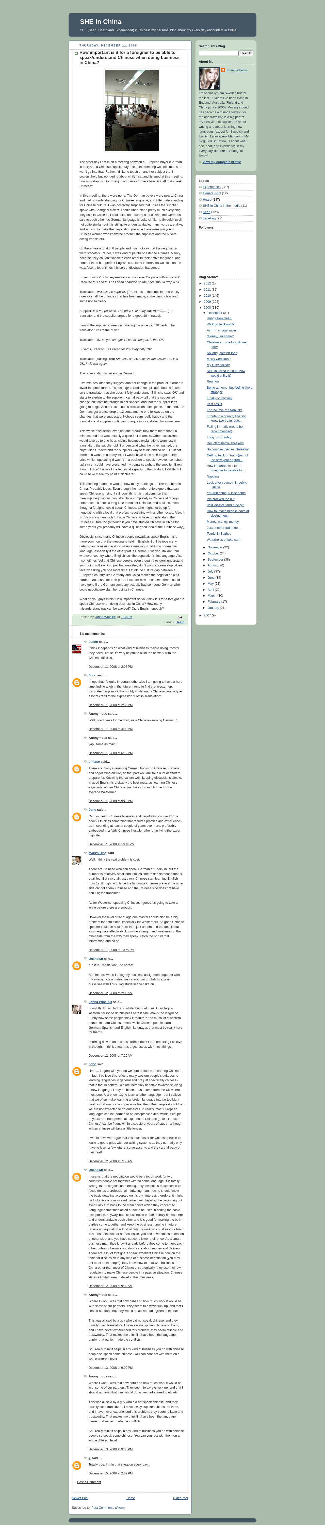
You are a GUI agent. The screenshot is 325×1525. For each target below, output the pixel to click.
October (214, 553)
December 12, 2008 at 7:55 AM (111, 1161)
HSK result (214, 404)
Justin (93, 642)
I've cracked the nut (221, 499)
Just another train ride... (223, 528)
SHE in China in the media (221, 206)
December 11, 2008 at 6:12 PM (111, 753)
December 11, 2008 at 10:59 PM (112, 950)
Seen (206, 212)
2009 (208, 302)
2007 (208, 615)
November (215, 547)
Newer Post (80, 1498)
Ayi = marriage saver (221, 330)
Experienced (212, 187)
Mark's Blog (98, 853)
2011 (208, 289)
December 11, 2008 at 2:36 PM (111, 705)
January (214, 608)
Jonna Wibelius (100, 1002)
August (213, 565)
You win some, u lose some (226, 493)
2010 (208, 295)
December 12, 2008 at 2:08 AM (111, 993)
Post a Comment (89, 1482)
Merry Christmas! (219, 359)
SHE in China (100, 21)
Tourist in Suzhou (219, 533)
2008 (208, 307)
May (211, 583)
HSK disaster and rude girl (225, 505)
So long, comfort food (222, 353)
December (215, 313)
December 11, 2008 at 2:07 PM (111, 667)
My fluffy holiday (218, 365)
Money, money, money (223, 521)
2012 (208, 283)
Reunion (213, 381)
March (213, 595)
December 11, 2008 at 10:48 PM (112, 844)
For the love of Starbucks (224, 410)
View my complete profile (222, 162)
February (214, 601)
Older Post (180, 1498)
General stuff (212, 193)
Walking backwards (220, 324)
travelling (209, 218)
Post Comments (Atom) (108, 1508)
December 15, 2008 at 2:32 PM (111, 1473)
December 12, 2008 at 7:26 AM (111, 1055)
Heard (180, 622)
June (212, 577)
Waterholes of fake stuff (223, 540)
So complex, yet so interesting (228, 449)
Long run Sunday (219, 437)
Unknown (96, 959)
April (211, 590)
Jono (92, 675)
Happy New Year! (219, 318)
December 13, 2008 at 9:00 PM (111, 1368)
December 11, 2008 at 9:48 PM (111, 801)
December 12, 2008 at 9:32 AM (111, 1286)
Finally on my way (219, 398)
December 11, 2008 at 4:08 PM (111, 729)
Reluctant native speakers (225, 443)
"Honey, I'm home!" (220, 336)
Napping (213, 476)
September (216, 559)
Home (130, 1498)
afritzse (94, 762)
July (211, 571)
